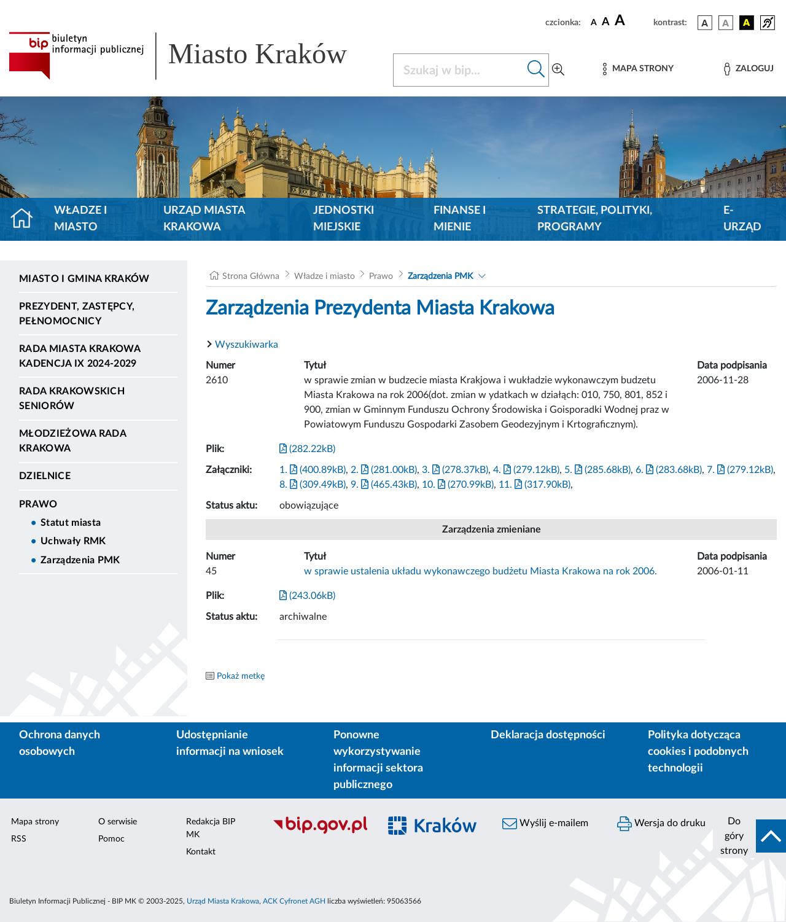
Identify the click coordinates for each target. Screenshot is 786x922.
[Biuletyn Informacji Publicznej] (319, 832)
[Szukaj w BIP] (458, 70)
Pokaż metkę (241, 676)
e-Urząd (742, 219)
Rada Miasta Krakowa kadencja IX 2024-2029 (79, 356)
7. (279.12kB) (740, 470)
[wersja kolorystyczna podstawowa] (705, 23)
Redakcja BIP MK (210, 828)
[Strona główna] (26, 219)
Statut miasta (71, 523)
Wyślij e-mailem (545, 823)
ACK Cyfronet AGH (294, 901)
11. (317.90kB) (534, 485)
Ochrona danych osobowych (59, 743)
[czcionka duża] (632, 21)
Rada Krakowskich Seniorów (72, 398)
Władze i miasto (80, 219)
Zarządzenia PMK (80, 560)
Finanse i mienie (460, 219)
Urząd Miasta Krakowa (204, 219)
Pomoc (111, 839)
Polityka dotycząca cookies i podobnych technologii (698, 752)
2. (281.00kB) (384, 470)
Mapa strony (35, 822)
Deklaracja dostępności (548, 735)
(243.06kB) (307, 596)
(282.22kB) (307, 449)
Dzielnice (45, 476)
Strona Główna (250, 276)
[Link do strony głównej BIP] (193, 56)
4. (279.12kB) (526, 470)
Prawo (38, 504)
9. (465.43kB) (384, 485)
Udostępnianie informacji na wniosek (230, 743)
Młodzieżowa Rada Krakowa (72, 441)
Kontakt (201, 852)
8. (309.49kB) (312, 485)
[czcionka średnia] (606, 22)
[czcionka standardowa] (594, 22)
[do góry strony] (749, 836)
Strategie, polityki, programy (594, 219)
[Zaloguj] (748, 69)
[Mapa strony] (638, 69)
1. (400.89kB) (312, 470)
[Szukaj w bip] (536, 70)
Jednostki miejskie (343, 219)
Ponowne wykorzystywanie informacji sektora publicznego (378, 760)
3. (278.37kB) (455, 470)
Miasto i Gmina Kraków (84, 279)
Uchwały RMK (73, 541)
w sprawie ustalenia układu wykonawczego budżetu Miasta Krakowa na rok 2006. (480, 571)
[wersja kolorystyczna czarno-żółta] (746, 23)
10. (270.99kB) (458, 485)
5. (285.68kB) (597, 470)
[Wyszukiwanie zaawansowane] (558, 70)
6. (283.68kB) (669, 470)
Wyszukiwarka (246, 345)
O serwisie (117, 822)
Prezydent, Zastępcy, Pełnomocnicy (76, 314)
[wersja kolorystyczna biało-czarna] (726, 23)
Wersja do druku (661, 823)
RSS (18, 839)
